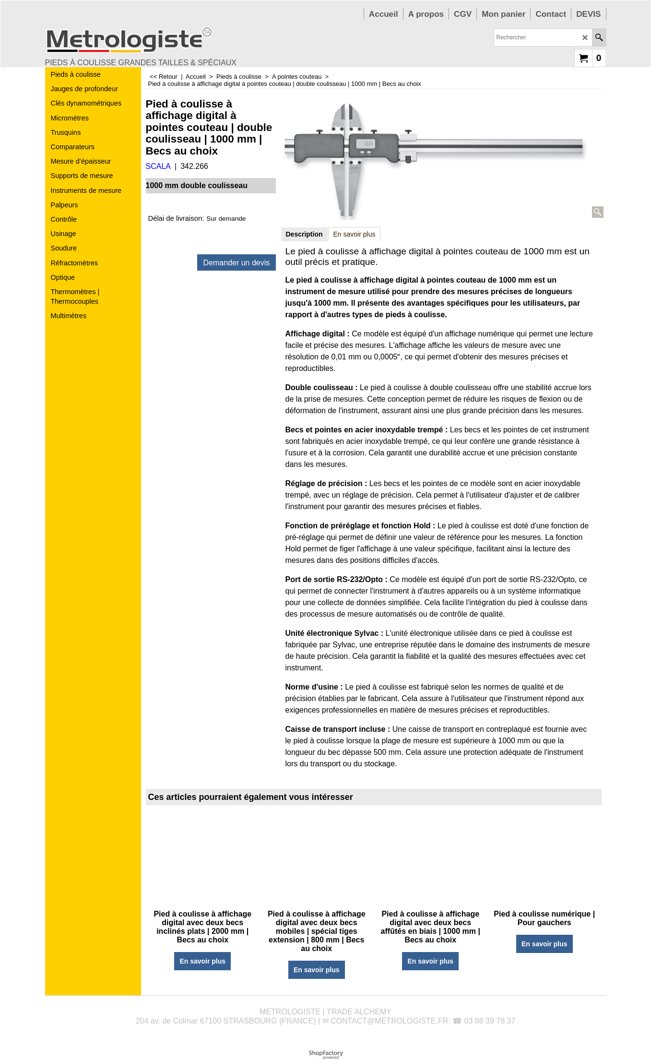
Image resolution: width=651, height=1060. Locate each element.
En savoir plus (354, 234)
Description (304, 234)
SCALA (158, 166)
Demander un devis (236, 263)
